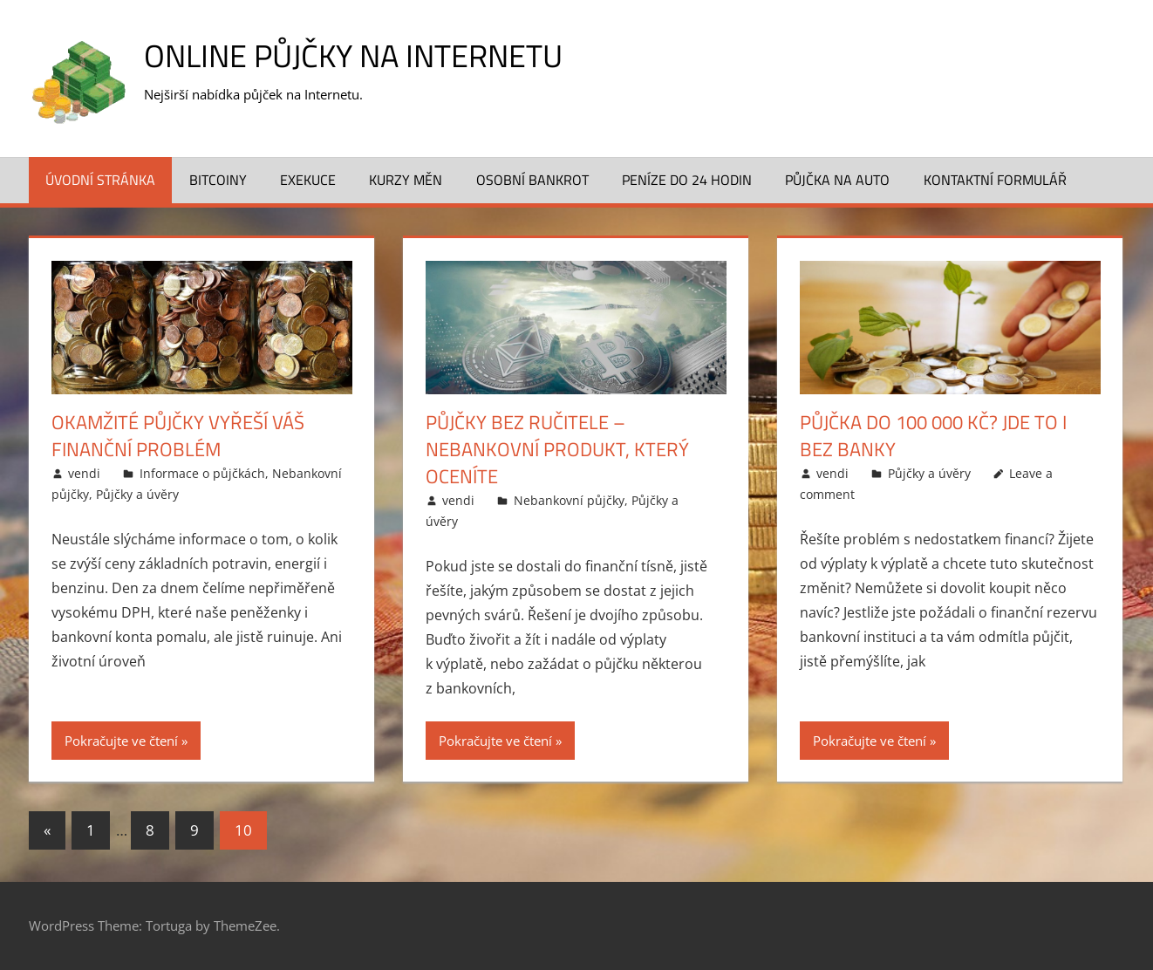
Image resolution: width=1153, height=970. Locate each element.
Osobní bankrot (532, 179)
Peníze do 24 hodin (687, 179)
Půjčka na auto (837, 179)
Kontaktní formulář (995, 179)
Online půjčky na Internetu (353, 55)
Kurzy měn (405, 179)
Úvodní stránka (100, 179)
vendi (84, 473)
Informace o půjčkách (202, 473)
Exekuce (308, 179)
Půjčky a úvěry (137, 494)
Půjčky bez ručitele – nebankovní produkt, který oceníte (557, 449)
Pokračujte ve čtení (121, 740)
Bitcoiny (218, 179)
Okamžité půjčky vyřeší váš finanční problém (177, 435)
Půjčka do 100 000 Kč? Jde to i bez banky (933, 435)
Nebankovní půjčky (569, 500)
